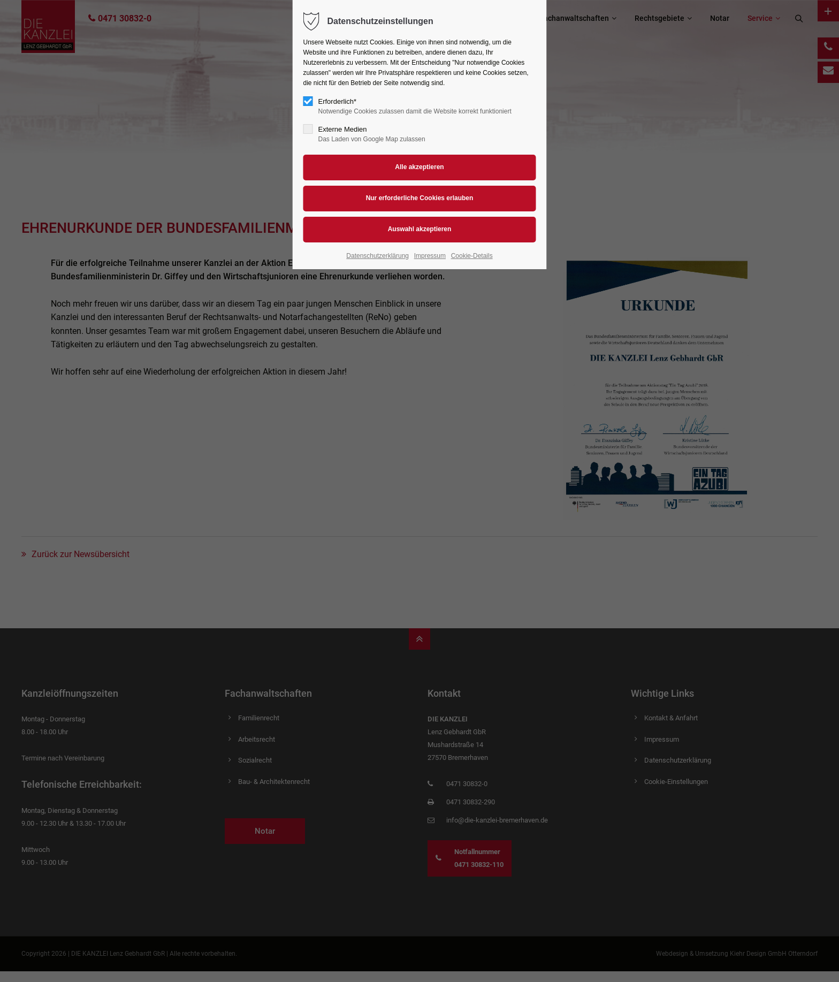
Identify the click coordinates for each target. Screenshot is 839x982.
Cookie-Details (472, 256)
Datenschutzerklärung (377, 256)
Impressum (430, 256)
